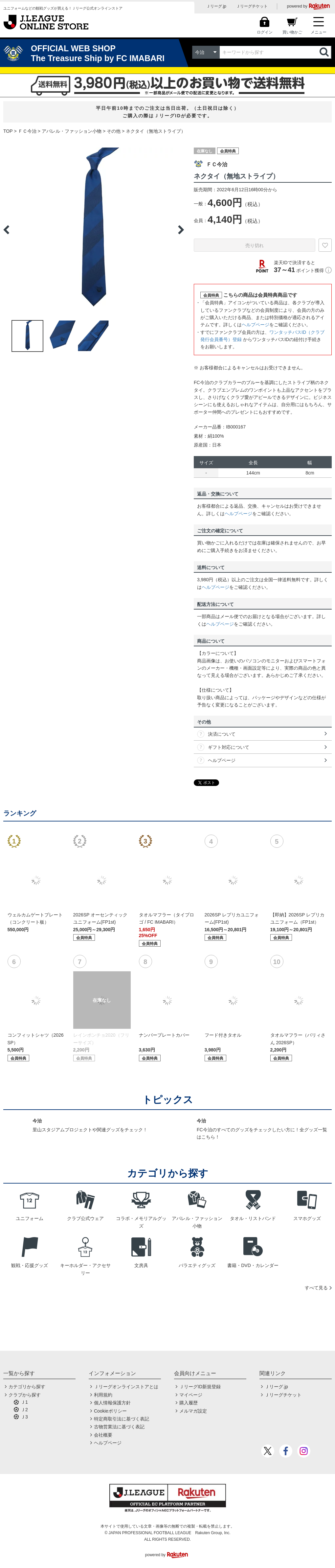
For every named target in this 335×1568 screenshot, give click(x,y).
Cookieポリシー (110, 1411)
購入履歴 (188, 1402)
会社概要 (103, 1435)
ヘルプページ (255, 324)
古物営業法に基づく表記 (119, 1426)
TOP (8, 131)
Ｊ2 (24, 1409)
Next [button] (181, 229)
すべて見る (316, 1287)
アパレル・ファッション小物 (71, 131)
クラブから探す (25, 1394)
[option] (93, 230)
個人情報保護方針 (112, 1402)
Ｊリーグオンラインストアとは (126, 1386)
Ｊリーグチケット (252, 6)
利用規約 (103, 1394)
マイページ (190, 1394)
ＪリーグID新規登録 (200, 1386)
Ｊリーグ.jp (216, 6)
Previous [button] (6, 229)
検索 (325, 52)
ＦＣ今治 (27, 131)
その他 (114, 131)
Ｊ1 (24, 1402)
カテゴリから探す (27, 1386)
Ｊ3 (24, 1416)
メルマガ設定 (193, 1411)
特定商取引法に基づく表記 (121, 1418)
